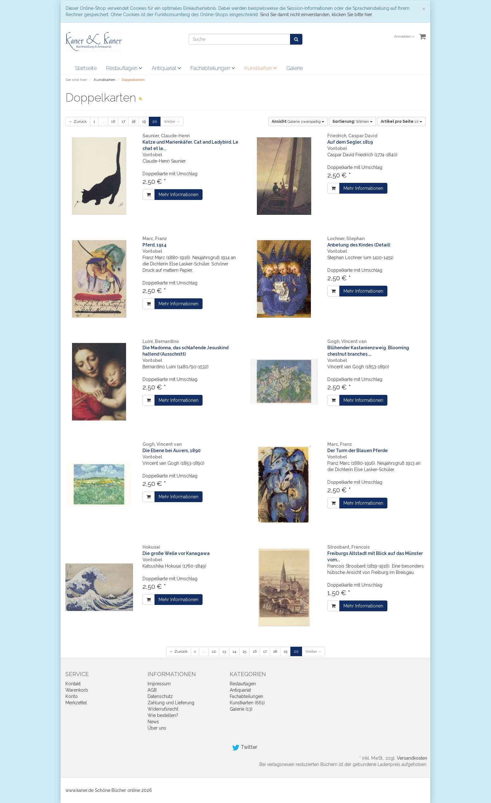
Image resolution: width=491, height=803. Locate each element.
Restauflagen (124, 68)
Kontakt (73, 683)
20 (154, 121)
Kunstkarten (261, 68)
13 (224, 651)
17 (123, 121)
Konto (71, 696)
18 (134, 121)
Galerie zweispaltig (298, 121)
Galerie (294, 68)
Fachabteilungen (213, 68)
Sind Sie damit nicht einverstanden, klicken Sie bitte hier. (316, 14)
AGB (152, 690)
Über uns (157, 728)
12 (214, 651)
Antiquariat (166, 68)
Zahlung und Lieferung (171, 702)
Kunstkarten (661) (247, 702)
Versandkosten (412, 758)
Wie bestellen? (163, 715)
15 (244, 651)
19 (144, 121)
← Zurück (78, 121)
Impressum (159, 683)
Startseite (86, 68)
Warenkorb (76, 690)
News (153, 721)
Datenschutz (160, 696)
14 (234, 651)
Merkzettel (76, 702)
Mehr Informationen (178, 194)
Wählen (352, 121)
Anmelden (404, 36)
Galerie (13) (241, 709)
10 (401, 121)
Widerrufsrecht (163, 709)
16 (113, 121)
